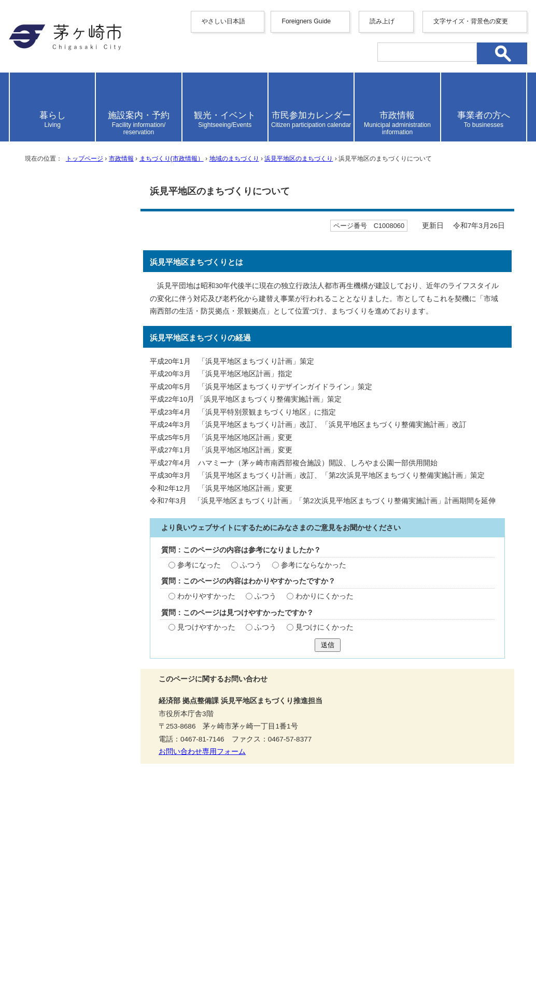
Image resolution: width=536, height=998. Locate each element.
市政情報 (121, 158)
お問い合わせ (130, 960)
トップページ (84, 158)
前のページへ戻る (395, 809)
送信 (327, 645)
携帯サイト (102, 844)
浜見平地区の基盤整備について (74, 298)
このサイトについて (372, 844)
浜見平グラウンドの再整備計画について (74, 551)
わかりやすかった (206, 596)
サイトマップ (166, 844)
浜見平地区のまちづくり (298, 158)
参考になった (199, 565)
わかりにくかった (324, 596)
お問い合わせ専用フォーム (202, 751)
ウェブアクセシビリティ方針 (263, 844)
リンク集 (444, 844)
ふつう (251, 565)
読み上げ (382, 21)
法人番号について (134, 938)
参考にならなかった (313, 565)
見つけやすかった (206, 627)
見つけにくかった (324, 627)
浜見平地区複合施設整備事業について (74, 330)
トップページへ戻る (490, 809)
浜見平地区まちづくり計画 (74, 470)
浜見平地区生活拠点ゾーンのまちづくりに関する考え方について (74, 367)
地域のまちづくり (234, 158)
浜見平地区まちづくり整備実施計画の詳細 (74, 518)
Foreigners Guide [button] (306, 21)
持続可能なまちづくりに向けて (74, 266)
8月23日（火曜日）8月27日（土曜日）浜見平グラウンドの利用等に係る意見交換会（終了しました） (75, 593)
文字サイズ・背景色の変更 (470, 21)
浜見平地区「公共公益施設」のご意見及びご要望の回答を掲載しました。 (74, 409)
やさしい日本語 (223, 21)
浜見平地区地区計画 (64, 492)
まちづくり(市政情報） (171, 158)
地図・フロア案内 (47, 960)
